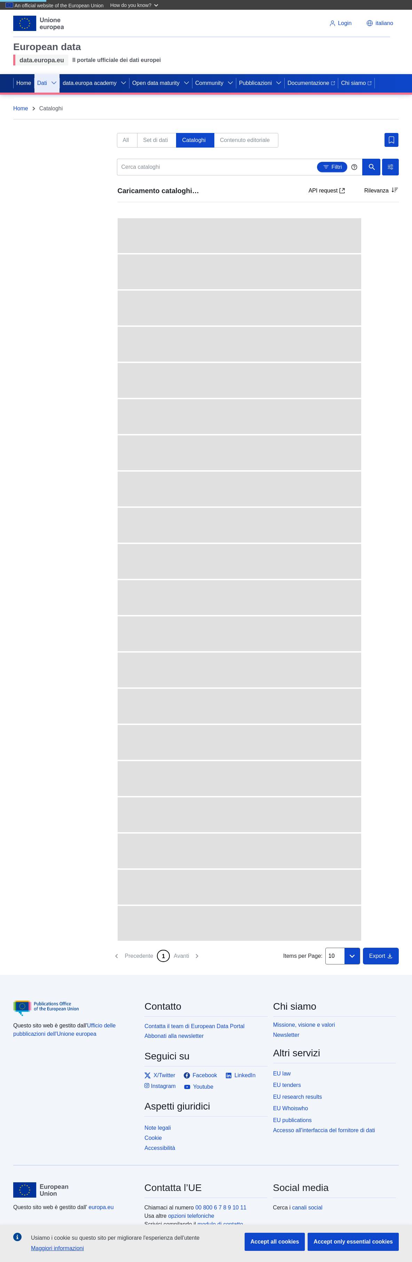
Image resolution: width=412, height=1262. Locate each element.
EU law (282, 1073)
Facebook (200, 1075)
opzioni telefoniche (191, 1216)
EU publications (292, 1120)
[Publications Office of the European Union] (74, 1003)
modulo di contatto (220, 1224)
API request (327, 191)
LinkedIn (240, 1075)
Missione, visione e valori (304, 1025)
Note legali (157, 1128)
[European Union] (74, 1190)
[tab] (127, 140)
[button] (135, 5)
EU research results (297, 1097)
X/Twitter (159, 1075)
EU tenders (287, 1085)
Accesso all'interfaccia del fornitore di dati (324, 1130)
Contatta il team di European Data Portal (194, 1026)
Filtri (332, 165)
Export (381, 956)
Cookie (153, 1138)
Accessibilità (159, 1148)
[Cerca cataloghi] (240, 167)
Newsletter (286, 1035)
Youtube (198, 1087)
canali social (307, 1207)
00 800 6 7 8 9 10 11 (220, 1207)
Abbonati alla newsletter (174, 1036)
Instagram (160, 1086)
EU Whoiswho (290, 1108)
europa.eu (101, 1207)
